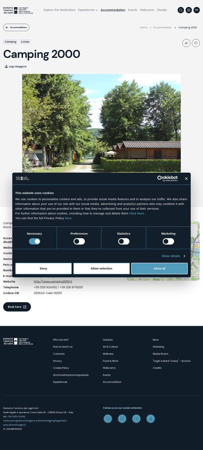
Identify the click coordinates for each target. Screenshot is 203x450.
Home (143, 27)
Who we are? (61, 339)
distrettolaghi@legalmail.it (52, 420)
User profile (189, 10)
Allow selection (101, 268)
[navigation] (196, 10)
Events (132, 10)
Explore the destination (60, 10)
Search (181, 10)
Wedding (158, 346)
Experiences (86, 10)
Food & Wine (110, 361)
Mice (155, 339)
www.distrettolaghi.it (14, 424)
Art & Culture (110, 346)
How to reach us (63, 346)
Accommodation (113, 10)
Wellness (108, 353)
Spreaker (150, 418)
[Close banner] (186, 178)
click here (136, 213)
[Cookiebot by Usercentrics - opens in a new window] (160, 179)
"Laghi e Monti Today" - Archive (171, 361)
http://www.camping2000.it (53, 282)
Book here (14, 307)
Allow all (159, 268)
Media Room (160, 353)
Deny (43, 268)
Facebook (108, 418)
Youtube (136, 418)
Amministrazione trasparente (70, 375)
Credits (157, 368)
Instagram (122, 418)
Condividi (186, 43)
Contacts (59, 353)
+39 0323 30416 (16, 416)
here (68, 218)
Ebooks (162, 10)
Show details (171, 256)
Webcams (147, 10)
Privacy (57, 361)
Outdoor (108, 339)
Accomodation (18, 27)
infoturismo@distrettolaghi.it (19, 420)
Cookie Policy (61, 368)
